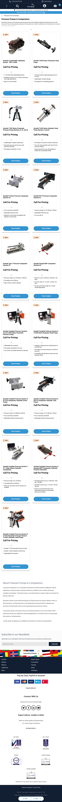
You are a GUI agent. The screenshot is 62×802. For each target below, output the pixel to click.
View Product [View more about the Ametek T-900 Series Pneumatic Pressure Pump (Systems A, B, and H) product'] (15, 161)
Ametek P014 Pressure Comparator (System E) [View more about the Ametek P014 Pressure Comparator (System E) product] (45, 196)
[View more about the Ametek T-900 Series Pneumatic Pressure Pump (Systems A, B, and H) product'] (15, 114)
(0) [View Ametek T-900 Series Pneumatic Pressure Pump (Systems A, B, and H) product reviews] (11, 139)
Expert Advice (35, 659)
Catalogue (34, 670)
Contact (3, 659)
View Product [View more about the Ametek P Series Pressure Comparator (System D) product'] (15, 228)
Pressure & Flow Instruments (11, 15)
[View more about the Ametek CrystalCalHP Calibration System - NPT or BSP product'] (15, 46)
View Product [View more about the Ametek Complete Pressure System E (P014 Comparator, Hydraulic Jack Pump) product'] (46, 431)
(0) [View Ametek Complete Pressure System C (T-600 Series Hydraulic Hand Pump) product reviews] (42, 342)
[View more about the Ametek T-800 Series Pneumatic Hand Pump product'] (46, 46)
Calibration (4, 667)
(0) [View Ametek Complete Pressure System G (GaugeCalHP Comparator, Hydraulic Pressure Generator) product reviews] (42, 478)
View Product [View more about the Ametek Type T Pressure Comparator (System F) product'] (15, 296)
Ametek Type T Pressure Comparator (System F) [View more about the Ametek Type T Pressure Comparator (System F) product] (15, 264)
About (33, 667)
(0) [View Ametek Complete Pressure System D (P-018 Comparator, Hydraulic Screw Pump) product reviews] (11, 410)
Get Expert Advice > (31, 728)
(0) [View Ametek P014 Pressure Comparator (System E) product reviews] (42, 207)
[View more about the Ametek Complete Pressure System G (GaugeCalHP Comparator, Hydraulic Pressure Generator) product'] (46, 452)
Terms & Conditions (27, 787)
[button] (46, 1)
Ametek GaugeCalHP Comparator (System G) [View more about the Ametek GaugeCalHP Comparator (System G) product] (45, 264)
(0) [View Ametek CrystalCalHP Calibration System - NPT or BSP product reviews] (11, 72)
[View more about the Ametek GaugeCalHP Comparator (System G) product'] (46, 249)
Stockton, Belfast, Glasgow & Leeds (31, 10)
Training (33, 665)
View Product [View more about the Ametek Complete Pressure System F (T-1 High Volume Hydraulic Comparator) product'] (15, 499)
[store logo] (31, 6)
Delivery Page (37, 781)
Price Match (34, 662)
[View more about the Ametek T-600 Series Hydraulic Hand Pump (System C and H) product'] (46, 114)
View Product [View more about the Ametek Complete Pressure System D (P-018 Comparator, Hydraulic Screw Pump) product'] (15, 431)
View (43, 12)
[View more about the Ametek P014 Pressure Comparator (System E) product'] (46, 181)
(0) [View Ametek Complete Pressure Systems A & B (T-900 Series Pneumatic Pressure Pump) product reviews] (11, 342)
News (3, 670)
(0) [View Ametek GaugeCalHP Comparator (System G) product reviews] (42, 275)
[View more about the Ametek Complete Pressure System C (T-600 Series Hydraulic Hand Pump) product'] (46, 316)
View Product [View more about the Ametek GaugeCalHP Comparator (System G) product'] (46, 296)
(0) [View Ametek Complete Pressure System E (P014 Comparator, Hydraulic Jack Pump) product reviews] (42, 410)
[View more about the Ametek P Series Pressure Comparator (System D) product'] (15, 181)
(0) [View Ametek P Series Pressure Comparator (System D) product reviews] (11, 207)
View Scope (46, 748)
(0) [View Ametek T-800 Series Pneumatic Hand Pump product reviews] (42, 72)
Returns (3, 665)
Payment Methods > (31, 688)
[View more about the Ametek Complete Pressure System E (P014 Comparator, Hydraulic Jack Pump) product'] (46, 384)
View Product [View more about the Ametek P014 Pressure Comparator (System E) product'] (46, 228)
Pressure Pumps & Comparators (21, 29)
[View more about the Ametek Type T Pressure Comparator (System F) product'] (15, 249)
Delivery (3, 662)
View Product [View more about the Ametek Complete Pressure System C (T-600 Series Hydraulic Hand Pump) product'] (46, 364)
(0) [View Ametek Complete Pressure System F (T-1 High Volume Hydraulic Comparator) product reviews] (11, 478)
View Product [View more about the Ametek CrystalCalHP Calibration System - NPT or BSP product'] (15, 93)
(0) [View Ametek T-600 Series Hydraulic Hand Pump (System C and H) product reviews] (42, 139)
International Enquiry (30, 653)
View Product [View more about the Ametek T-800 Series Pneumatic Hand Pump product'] (46, 93)
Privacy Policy (36, 787)
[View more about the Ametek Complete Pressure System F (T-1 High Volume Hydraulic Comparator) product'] (15, 452)
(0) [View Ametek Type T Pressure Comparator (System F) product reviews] (11, 275)
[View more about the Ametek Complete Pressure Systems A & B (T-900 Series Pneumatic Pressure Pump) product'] (15, 316)
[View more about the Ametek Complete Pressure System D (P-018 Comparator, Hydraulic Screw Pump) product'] (15, 384)
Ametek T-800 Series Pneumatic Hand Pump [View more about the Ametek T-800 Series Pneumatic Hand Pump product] (46, 61)
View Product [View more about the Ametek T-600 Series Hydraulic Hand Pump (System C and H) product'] (46, 161)
